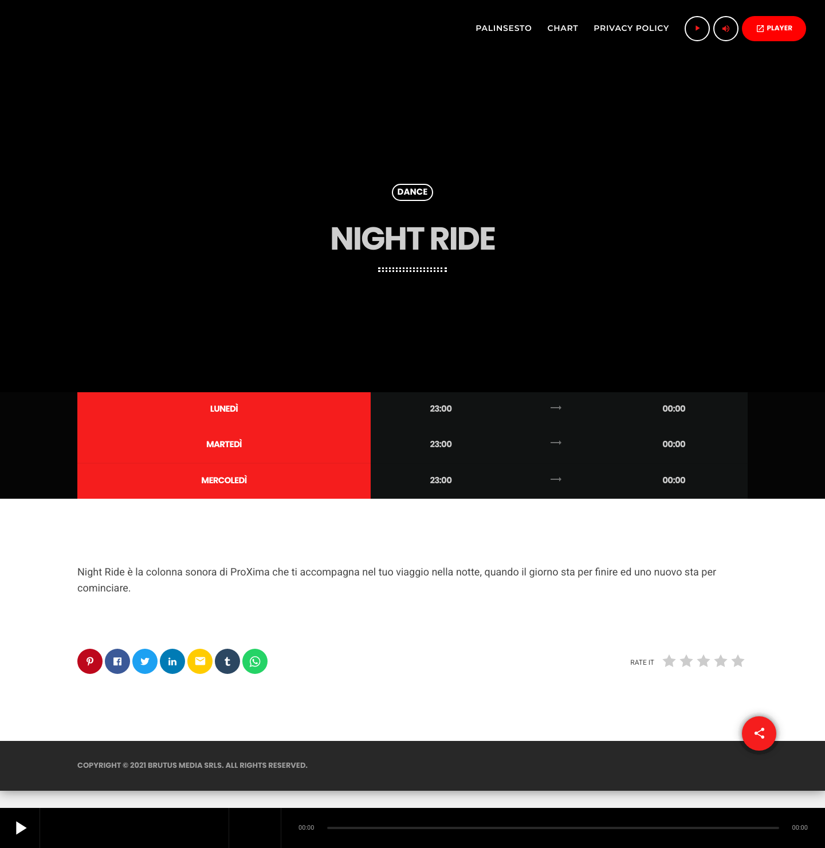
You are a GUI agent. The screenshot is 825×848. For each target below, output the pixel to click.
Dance (413, 193)
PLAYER (774, 28)
